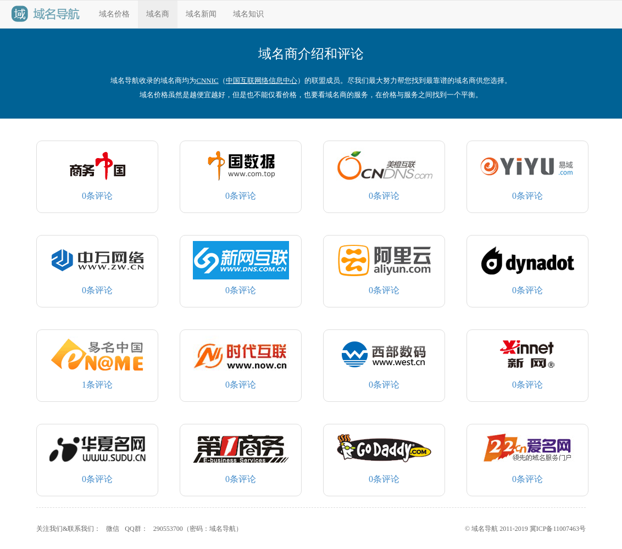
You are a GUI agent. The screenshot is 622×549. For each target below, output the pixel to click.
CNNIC (207, 80)
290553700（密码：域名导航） (197, 529)
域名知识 (248, 14)
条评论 (97, 173)
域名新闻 (201, 14)
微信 (112, 529)
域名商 (157, 14)
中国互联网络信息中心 (261, 80)
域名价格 (114, 14)
